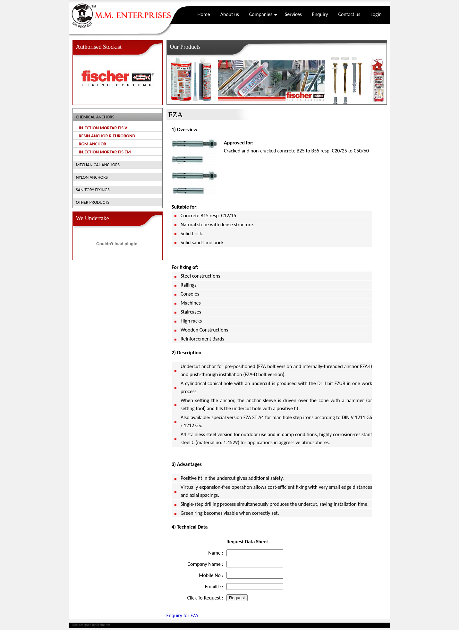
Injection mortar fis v (103, 128)
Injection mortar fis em (105, 152)
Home (204, 14)
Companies (263, 14)
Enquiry (320, 14)
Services (293, 14)
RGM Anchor (92, 144)
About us (229, 14)
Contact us (349, 14)
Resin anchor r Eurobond (107, 136)
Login (376, 14)
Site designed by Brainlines (91, 625)
